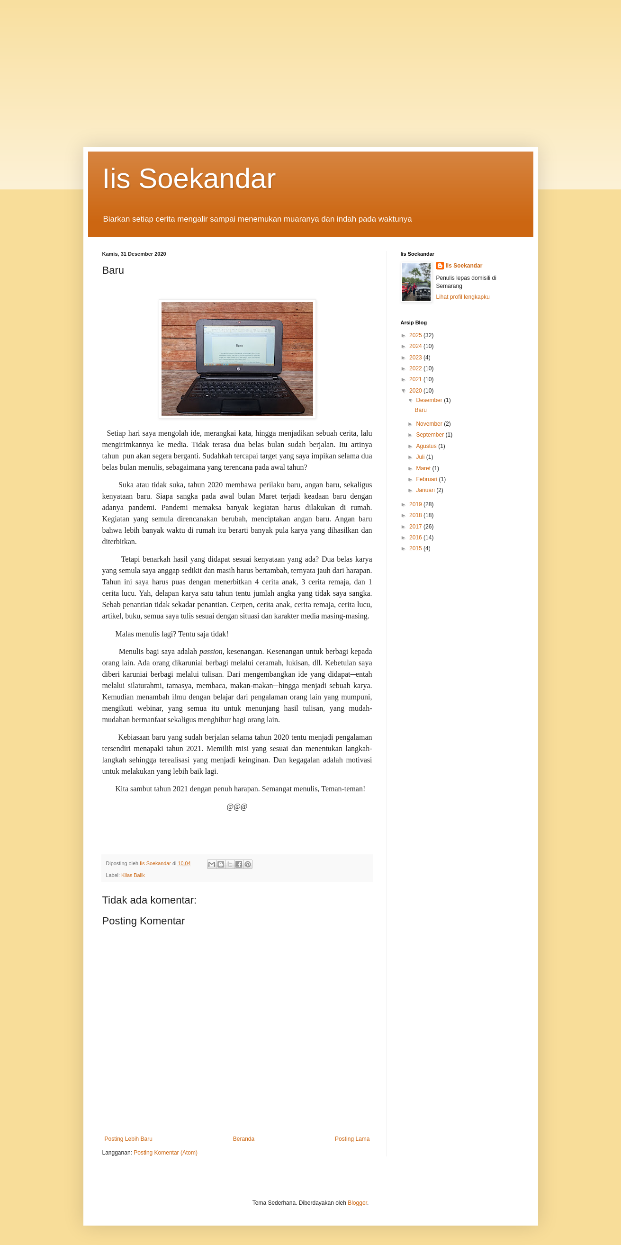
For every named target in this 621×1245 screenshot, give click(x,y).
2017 (416, 526)
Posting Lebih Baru (129, 1139)
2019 (416, 504)
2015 (416, 548)
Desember (430, 400)
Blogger (357, 1203)
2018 (416, 515)
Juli (421, 457)
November (430, 424)
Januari (426, 490)
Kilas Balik (133, 875)
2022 (416, 368)
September (430, 434)
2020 (416, 390)
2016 (416, 537)
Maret (424, 468)
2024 (416, 346)
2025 (416, 335)
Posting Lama (352, 1139)
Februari (427, 479)
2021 (416, 379)
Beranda (243, 1139)
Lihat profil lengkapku (463, 297)
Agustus (427, 446)
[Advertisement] (303, 66)
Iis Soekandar (189, 178)
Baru (420, 410)
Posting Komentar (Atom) (166, 1152)
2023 (416, 357)
